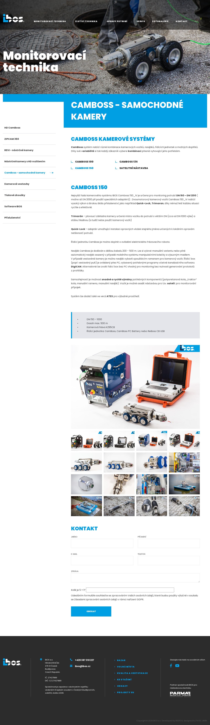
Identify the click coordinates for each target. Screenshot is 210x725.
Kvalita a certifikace (132, 673)
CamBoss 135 (128, 161)
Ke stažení (124, 679)
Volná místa (126, 666)
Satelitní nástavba (133, 168)
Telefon (141, 554)
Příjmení (142, 536)
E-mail (74, 554)
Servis (141, 21)
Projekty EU (125, 692)
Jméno (74, 536)
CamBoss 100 (84, 161)
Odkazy (122, 686)
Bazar (121, 660)
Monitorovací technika (50, 21)
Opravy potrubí (117, 21)
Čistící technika (86, 21)
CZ (196, 21)
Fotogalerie (160, 21)
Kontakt (182, 21)
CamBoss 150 (84, 168)
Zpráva (74, 571)
